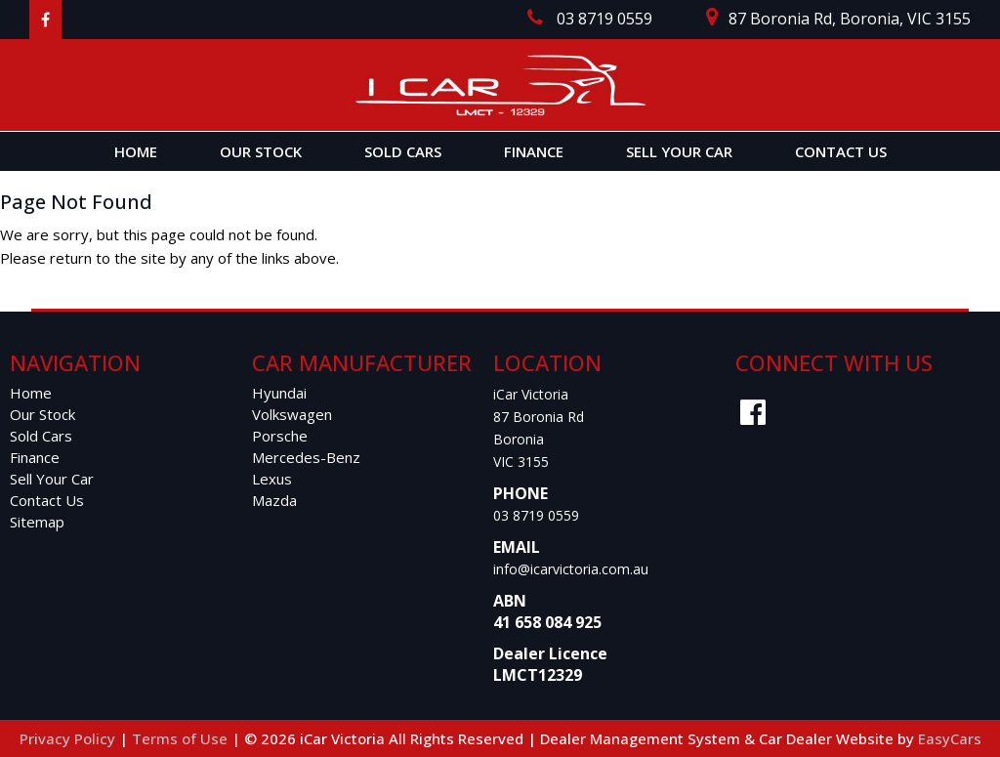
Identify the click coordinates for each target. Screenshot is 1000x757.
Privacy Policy (69, 738)
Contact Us (841, 151)
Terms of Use (181, 738)
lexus (272, 478)
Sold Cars (402, 151)
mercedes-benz (306, 457)
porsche (280, 435)
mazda (274, 500)
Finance (533, 151)
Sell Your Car (679, 151)
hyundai (279, 392)
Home (135, 151)
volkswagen (292, 414)
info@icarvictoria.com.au (570, 569)
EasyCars (949, 738)
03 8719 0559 (536, 515)
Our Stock (261, 151)
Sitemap (37, 521)
